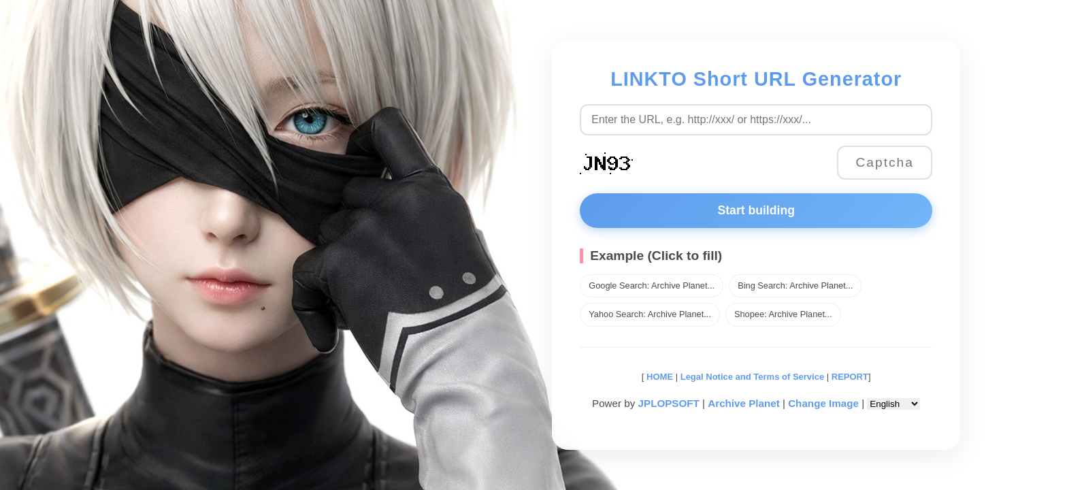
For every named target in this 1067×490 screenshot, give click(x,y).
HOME (658, 377)
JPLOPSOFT (669, 403)
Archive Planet (744, 403)
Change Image (823, 403)
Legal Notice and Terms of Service (752, 377)
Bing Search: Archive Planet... (795, 285)
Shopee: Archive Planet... (783, 314)
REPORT (850, 377)
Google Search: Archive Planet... (652, 285)
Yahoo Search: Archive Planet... (650, 314)
